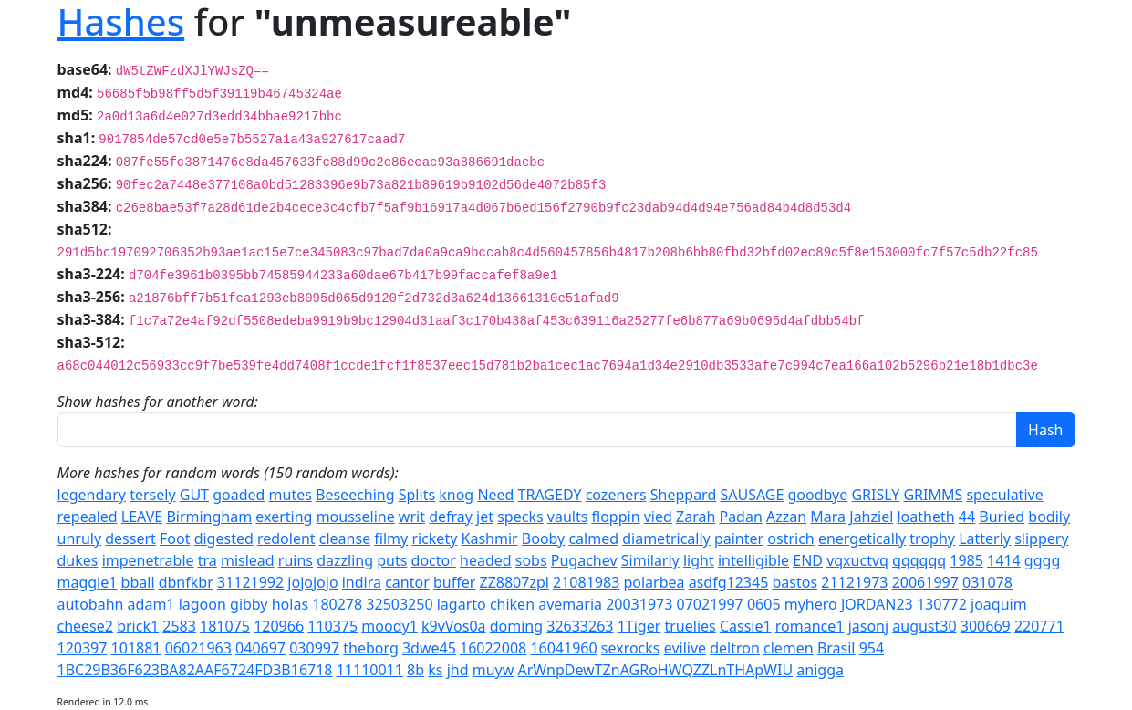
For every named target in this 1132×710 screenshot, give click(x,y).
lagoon (202, 604)
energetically (862, 538)
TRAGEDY (550, 495)
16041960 (563, 648)
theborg (371, 648)
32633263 (579, 626)
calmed (593, 538)
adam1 (151, 604)
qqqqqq (919, 560)
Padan (740, 516)
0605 (764, 604)
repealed (87, 516)
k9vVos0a (453, 626)
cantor (407, 582)
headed (486, 560)
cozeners (616, 495)
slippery (1041, 538)
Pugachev (584, 560)
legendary (92, 495)
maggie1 (87, 582)
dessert (130, 538)
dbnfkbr (186, 582)
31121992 (250, 582)
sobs (531, 560)
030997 (314, 648)
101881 (136, 648)
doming (516, 626)
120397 (82, 648)
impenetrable (148, 560)
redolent (286, 538)
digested (224, 538)
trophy (932, 538)
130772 (942, 604)
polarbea (653, 582)
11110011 (370, 670)
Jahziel (871, 516)
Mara (828, 516)
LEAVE (141, 516)
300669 (986, 626)
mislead (248, 560)
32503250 (399, 604)
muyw (493, 670)
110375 (332, 626)
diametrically (666, 538)
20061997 (925, 582)
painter (738, 538)
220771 (1039, 626)
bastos (794, 582)
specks (520, 516)
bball (138, 582)
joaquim (999, 604)
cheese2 (85, 626)
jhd (458, 670)
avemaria (570, 604)
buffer (454, 582)
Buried (1001, 516)
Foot (175, 538)
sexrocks (630, 648)
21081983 (586, 582)
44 (967, 516)
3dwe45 (429, 648)
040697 (260, 648)
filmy (391, 538)
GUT (194, 495)
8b (415, 670)
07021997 (710, 604)
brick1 (138, 626)
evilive (685, 648)
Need (495, 495)
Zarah (695, 516)
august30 (924, 626)
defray (451, 516)
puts (392, 560)
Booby (543, 538)
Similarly (650, 560)
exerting (283, 516)
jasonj (868, 626)
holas (290, 604)
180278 (337, 604)
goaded (239, 495)
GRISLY (875, 495)
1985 (966, 560)
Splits (417, 495)
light (698, 560)
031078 (987, 582)
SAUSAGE (752, 495)
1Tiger (639, 626)
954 (871, 648)
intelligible (753, 560)
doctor (433, 560)
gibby (249, 604)
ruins (295, 560)
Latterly (985, 538)
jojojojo (312, 582)
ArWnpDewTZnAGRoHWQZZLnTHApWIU (655, 670)
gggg (1042, 560)
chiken (512, 604)
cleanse (344, 538)
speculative (1004, 495)
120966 (279, 626)
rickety (434, 538)
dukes (78, 560)
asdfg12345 (729, 582)
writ (412, 516)
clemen (788, 648)
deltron (735, 648)
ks (435, 670)
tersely (152, 495)
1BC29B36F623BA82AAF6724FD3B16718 (195, 670)
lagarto (461, 604)
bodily (1049, 516)
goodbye (818, 495)
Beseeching (355, 495)
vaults (567, 516)
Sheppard (683, 495)
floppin (616, 516)
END (808, 560)
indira (361, 582)
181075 (225, 626)
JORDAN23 (877, 604)
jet (484, 516)
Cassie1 (746, 626)
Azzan (786, 516)
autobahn (90, 604)
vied (658, 516)
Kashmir (490, 538)
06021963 (198, 648)
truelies (689, 626)
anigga (820, 670)
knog (456, 495)
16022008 (493, 648)
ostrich (790, 538)
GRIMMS (932, 495)
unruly (79, 538)
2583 (179, 626)
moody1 (389, 626)
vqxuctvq (857, 560)
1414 (1004, 560)
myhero (810, 604)
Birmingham (209, 516)
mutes (290, 495)
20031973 (639, 604)
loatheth (925, 516)
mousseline (356, 516)
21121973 (854, 582)
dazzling (345, 560)
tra (207, 560)
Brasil (836, 648)
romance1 (810, 626)
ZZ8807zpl (513, 582)
